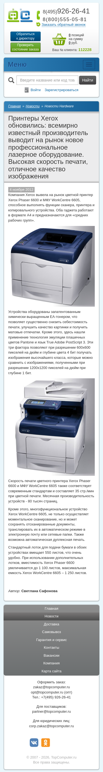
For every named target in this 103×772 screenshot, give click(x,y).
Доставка (51, 624)
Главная (51, 608)
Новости (51, 616)
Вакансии (51, 655)
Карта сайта (51, 671)
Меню (17, 64)
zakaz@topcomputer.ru (51, 687)
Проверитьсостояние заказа (25, 47)
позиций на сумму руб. (76, 39)
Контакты (51, 647)
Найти (87, 80)
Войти (36, 90)
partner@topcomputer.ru (51, 711)
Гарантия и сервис (51, 640)
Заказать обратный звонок (64, 25)
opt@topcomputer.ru (47, 692)
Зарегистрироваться (61, 90)
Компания (51, 663)
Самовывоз (51, 632)
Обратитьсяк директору (25, 36)
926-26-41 (65, 11)
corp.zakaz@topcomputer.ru (51, 726)
